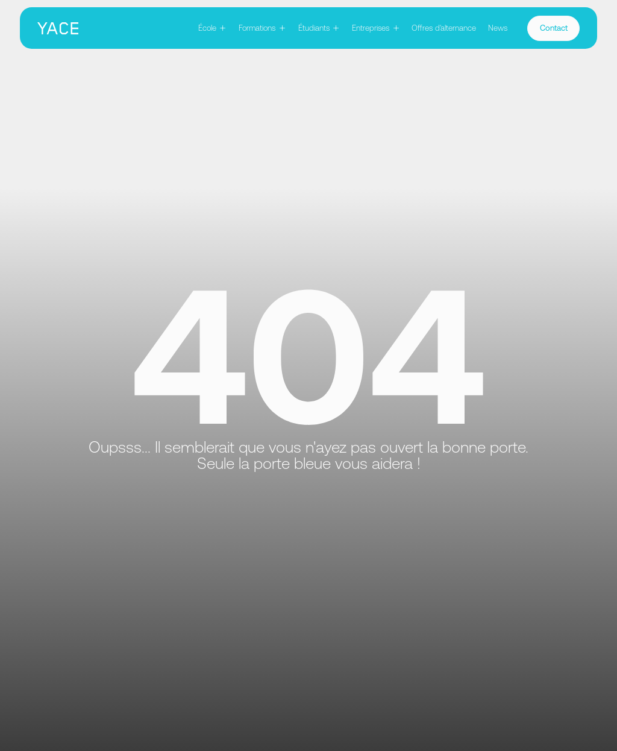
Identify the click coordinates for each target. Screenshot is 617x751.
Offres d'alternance (444, 28)
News (497, 28)
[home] (57, 28)
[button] (212, 28)
